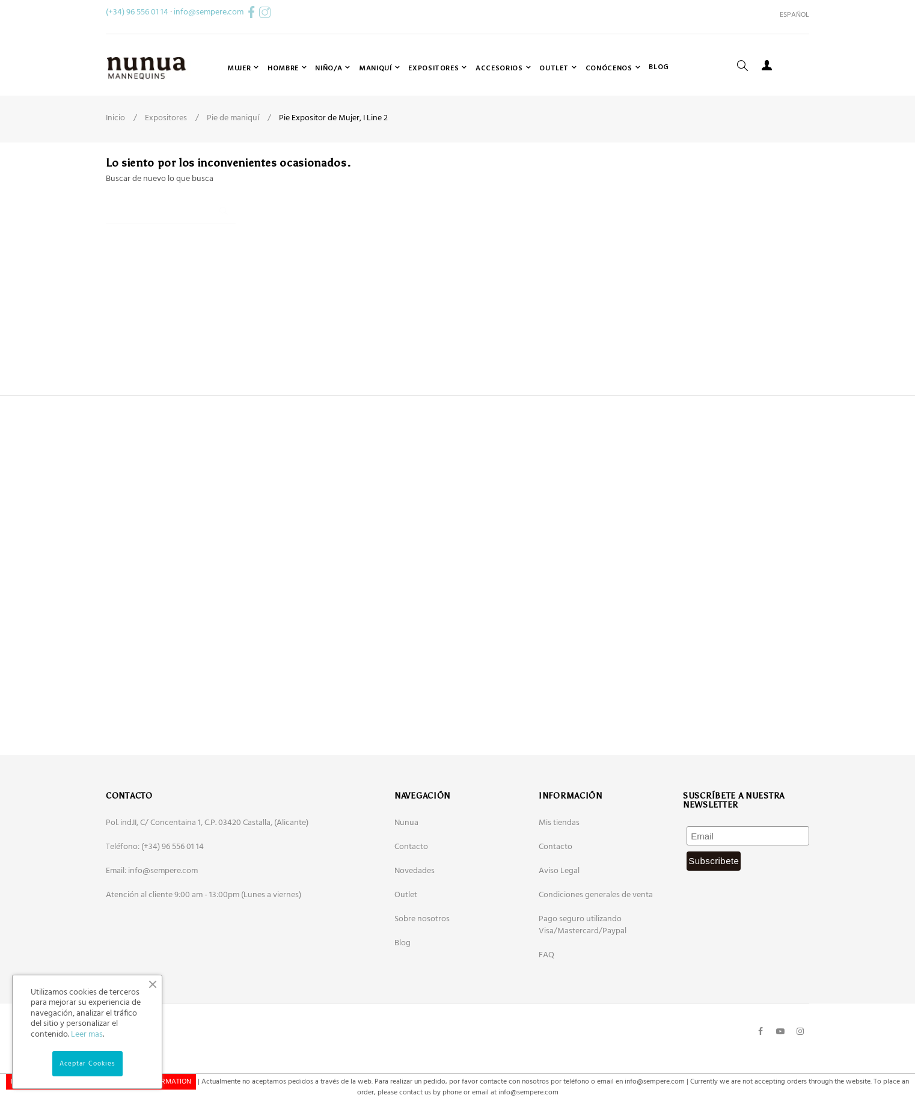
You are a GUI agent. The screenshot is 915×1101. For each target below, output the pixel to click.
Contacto (411, 906)
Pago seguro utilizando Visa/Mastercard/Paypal (582, 985)
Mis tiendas (559, 882)
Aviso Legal (559, 930)
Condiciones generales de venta (596, 954)
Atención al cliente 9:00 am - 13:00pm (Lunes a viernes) (203, 954)
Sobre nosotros (422, 979)
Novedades (414, 930)
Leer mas (87, 1034)
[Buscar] (171, 266)
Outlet (405, 954)
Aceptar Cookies (87, 1063)
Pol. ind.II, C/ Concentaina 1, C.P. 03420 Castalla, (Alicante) (207, 882)
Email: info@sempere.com (152, 930)
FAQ (546, 1015)
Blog (402, 1003)
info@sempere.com (208, 12)
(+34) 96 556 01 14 (137, 12)
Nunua (406, 882)
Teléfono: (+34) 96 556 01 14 (155, 906)
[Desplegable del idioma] (790, 15)
